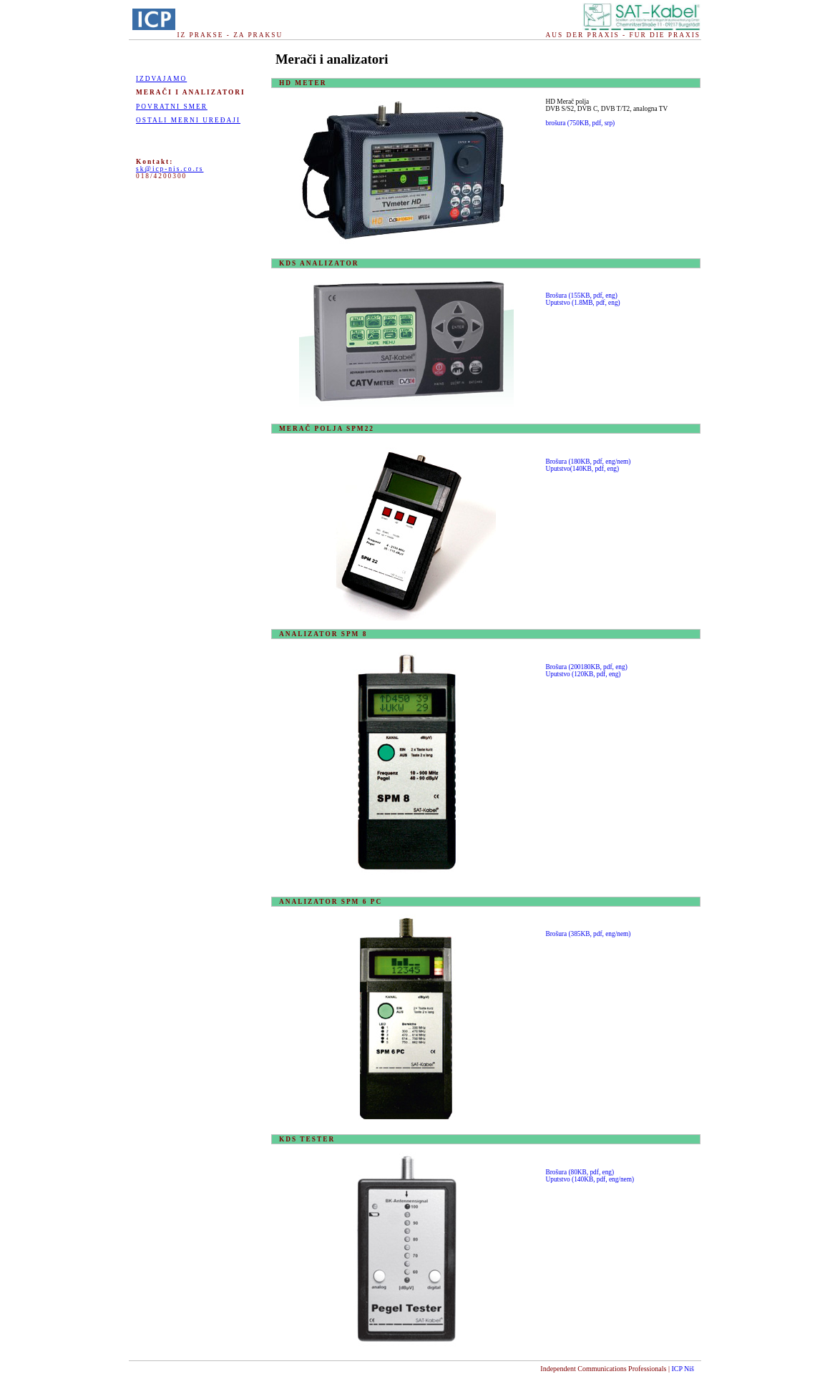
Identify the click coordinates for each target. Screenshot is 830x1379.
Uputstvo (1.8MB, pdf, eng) (583, 302)
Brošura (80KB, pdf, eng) (580, 1172)
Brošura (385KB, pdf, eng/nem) (588, 933)
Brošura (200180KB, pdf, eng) (587, 667)
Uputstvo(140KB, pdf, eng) (583, 468)
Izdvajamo (161, 78)
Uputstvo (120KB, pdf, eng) (583, 674)
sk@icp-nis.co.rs (169, 168)
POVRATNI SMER (172, 106)
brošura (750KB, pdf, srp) (580, 123)
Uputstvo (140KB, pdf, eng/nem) (590, 1179)
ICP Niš (682, 1369)
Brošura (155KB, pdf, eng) (581, 295)
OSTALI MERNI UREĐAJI (188, 120)
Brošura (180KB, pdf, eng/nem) (588, 461)
